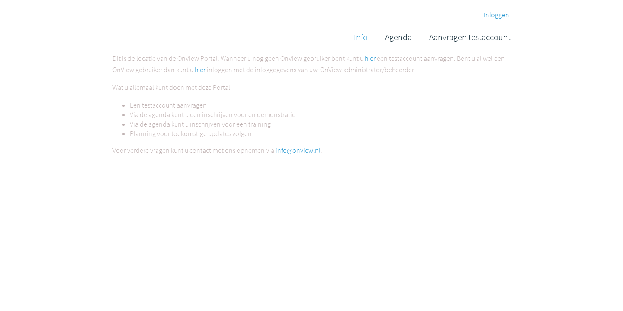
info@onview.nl (298, 150)
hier (370, 58)
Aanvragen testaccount (470, 37)
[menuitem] (360, 36)
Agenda (398, 37)
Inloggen (496, 14)
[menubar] (432, 36)
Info (361, 37)
